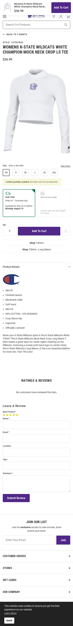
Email (5, 432)
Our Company (11, 592)
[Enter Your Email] (29, 540)
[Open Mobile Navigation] (5, 16)
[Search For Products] (28, 25)
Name (5, 419)
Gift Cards (9, 580)
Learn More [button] (10, 613)
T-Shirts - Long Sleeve (36, 249)
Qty (4, 225)
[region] (36, 313)
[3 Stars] (11, 415)
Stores (7, 568)
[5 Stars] (17, 415)
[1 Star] (4, 415)
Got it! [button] (9, 620)
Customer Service (14, 556)
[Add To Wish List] (66, 231)
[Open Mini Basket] (68, 16)
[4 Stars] (14, 415)
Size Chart (65, 166)
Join (63, 540)
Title (5, 460)
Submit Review (16, 498)
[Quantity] (9, 231)
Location (7, 446)
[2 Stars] (7, 415)
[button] (54, 16)
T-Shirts (37, 243)
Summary (7, 473)
